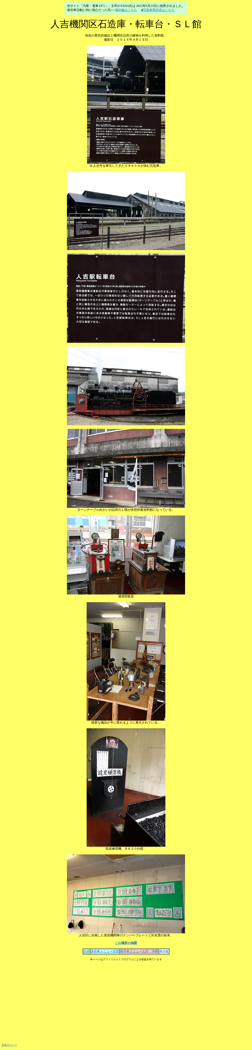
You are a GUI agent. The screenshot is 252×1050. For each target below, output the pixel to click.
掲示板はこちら (126, 10)
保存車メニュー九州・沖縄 (139, 951)
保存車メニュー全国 (105, 951)
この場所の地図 (126, 943)
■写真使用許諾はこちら (157, 10)
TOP (86, 951)
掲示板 (164, 951)
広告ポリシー (9, 1044)
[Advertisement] (126, 1000)
